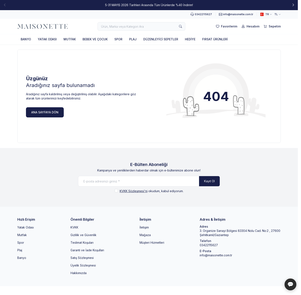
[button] (293, 5)
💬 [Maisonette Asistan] (290, 284)
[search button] (180, 26)
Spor (20, 242)
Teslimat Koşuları (82, 242)
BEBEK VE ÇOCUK (95, 39)
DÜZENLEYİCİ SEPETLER (160, 39)
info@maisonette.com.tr (216, 255)
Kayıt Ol (209, 181)
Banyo (21, 258)
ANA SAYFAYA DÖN (44, 112)
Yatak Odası (25, 227)
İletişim (144, 227)
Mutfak (22, 235)
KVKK (74, 227)
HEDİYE (190, 39)
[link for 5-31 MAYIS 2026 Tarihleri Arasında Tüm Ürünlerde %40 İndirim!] (149, 5)
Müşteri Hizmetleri (152, 242)
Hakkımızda (79, 273)
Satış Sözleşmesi (82, 258)
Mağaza (145, 235)
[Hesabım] (250, 26)
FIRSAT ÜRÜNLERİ (215, 39)
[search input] (141, 26)
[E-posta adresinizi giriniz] (149, 181)
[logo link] (42, 26)
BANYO (26, 39)
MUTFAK (70, 39)
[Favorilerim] (226, 26)
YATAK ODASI (47, 39)
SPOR (118, 39)
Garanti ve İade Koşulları (87, 250)
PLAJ (133, 39)
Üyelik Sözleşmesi (83, 265)
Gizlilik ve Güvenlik (83, 235)
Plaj (19, 250)
